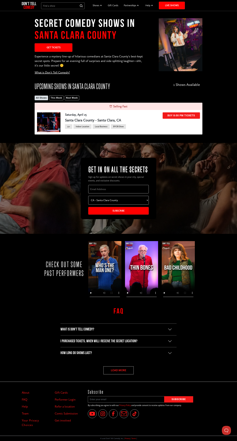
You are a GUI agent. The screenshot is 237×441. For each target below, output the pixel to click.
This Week (56, 97)
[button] (97, 5)
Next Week (72, 97)
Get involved (63, 420)
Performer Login (65, 399)
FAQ (24, 399)
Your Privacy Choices (30, 423)
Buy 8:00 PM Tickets (181, 115)
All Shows (41, 97)
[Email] (124, 413)
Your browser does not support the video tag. (104, 270)
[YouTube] (92, 413)
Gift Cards (113, 5)
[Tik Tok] (134, 413)
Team (25, 413)
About (25, 392)
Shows (96, 5)
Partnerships (130, 5)
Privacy (127, 438)
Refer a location (65, 406)
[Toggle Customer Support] (226, 430)
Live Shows (172, 5)
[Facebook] (113, 413)
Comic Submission (66, 413)
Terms (133, 438)
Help (147, 5)
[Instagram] (102, 413)
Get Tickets (53, 47)
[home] (29, 5)
